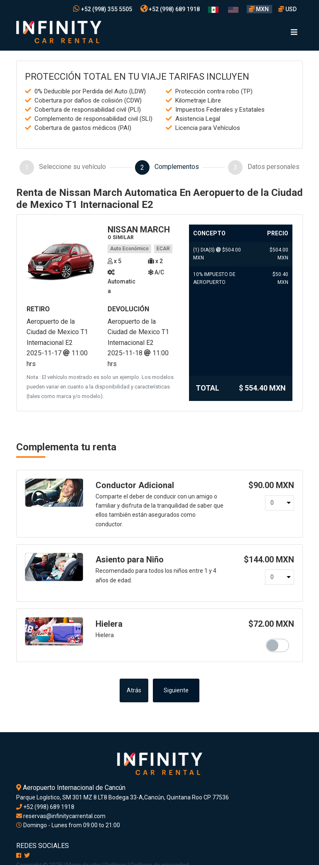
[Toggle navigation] (294, 32)
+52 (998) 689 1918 (170, 9)
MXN (259, 9)
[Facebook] (18, 855)
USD (287, 9)
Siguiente (176, 690)
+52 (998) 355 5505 (102, 9)
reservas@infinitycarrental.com (61, 816)
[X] (27, 855)
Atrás (134, 690)
